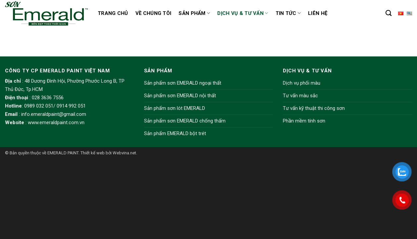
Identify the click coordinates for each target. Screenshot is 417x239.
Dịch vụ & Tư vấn (242, 13)
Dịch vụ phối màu (301, 83)
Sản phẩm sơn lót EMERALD (174, 108)
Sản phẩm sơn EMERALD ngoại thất (182, 83)
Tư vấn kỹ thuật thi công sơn (314, 108)
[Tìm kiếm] (388, 13)
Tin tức (288, 13)
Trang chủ (113, 13)
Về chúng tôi (153, 13)
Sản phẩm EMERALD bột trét (175, 133)
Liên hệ (317, 13)
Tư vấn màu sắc (300, 96)
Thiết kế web (92, 152)
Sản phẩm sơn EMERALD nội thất (180, 96)
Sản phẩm (194, 13)
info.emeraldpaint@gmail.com (53, 114)
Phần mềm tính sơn (304, 121)
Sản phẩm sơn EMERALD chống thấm (185, 121)
